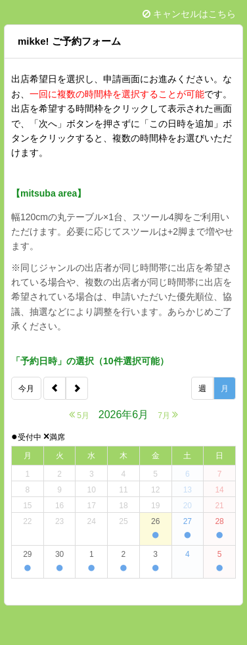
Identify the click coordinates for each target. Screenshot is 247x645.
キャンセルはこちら (189, 14)
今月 (26, 388)
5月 (79, 414)
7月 (168, 414)
